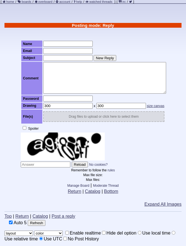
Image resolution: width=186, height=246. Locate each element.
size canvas (155, 106)
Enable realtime (83, 233)
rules (111, 170)
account (64, 1)
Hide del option (119, 233)
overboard (45, 1)
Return (74, 191)
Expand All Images (163, 204)
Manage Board (78, 186)
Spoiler (31, 128)
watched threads (98, 1)
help (79, 1)
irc (122, 1)
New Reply (105, 58)
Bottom (111, 191)
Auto (18, 222)
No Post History (81, 238)
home (10, 1)
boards (26, 1)
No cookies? (98, 165)
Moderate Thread (106, 186)
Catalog (92, 191)
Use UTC (50, 238)
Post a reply (63, 216)
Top (8, 216)
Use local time (154, 233)
